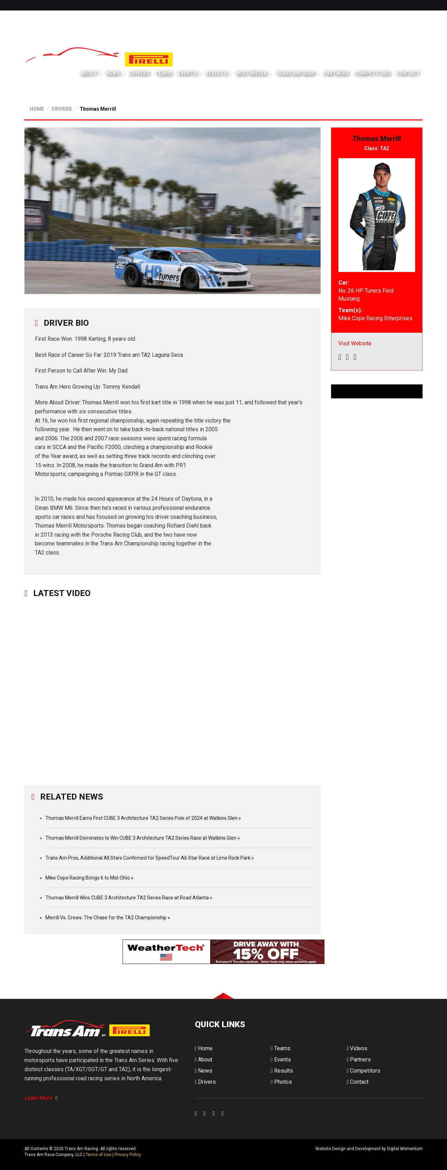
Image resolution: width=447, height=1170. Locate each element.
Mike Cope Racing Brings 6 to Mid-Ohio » (89, 878)
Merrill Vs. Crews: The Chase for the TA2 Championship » (107, 917)
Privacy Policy (128, 1154)
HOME (37, 109)
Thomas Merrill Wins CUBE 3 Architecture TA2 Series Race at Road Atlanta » (128, 897)
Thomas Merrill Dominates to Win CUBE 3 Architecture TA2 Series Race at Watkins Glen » (142, 838)
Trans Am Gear (295, 73)
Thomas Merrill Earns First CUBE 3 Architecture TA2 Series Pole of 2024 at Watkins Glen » (143, 818)
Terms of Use (98, 1154)
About (88, 73)
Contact (408, 73)
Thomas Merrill (98, 109)
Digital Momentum (204, 1154)
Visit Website (355, 343)
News (113, 73)
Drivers (139, 73)
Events (187, 73)
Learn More (41, 1098)
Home (204, 1048)
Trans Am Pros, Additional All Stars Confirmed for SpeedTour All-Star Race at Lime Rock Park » (149, 858)
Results (216, 73)
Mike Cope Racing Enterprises (375, 318)
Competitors (372, 73)
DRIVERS (62, 109)
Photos (281, 1082)
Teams (163, 73)
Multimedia (251, 73)
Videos (356, 1048)
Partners (336, 73)
